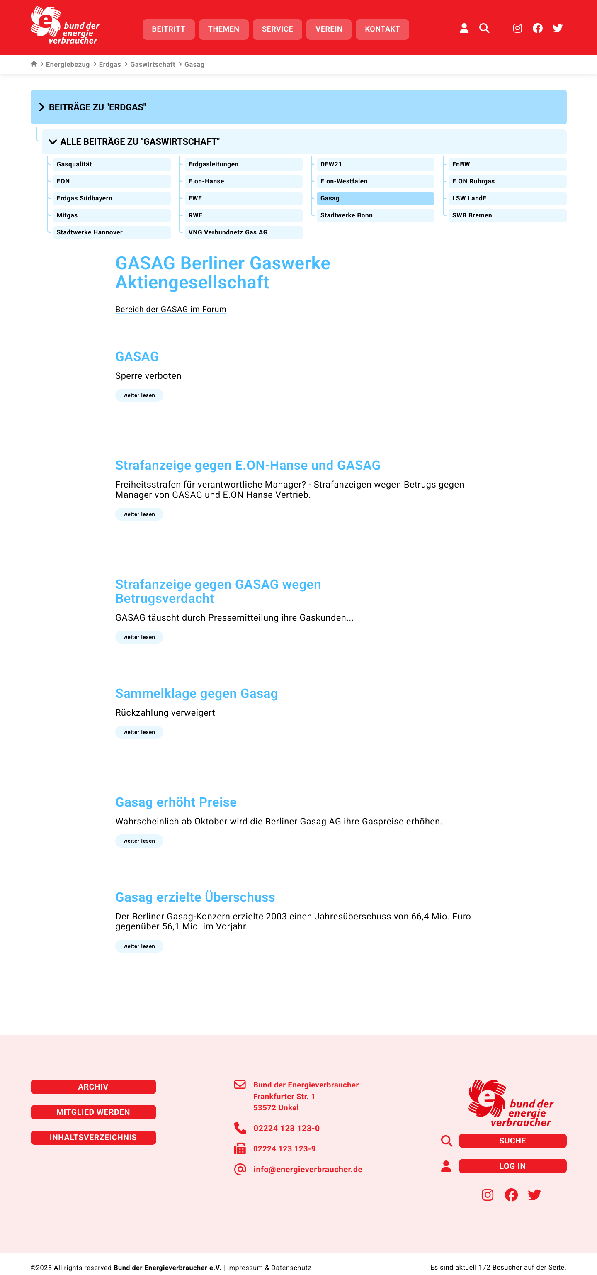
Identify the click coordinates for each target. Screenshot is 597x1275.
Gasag (330, 193)
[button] (93, 104)
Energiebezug (65, 62)
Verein (333, 28)
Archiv (93, 1074)
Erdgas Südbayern (85, 193)
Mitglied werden (93, 1099)
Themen (227, 28)
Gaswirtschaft (149, 62)
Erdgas (107, 62)
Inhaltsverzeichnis (93, 1123)
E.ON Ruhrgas (474, 176)
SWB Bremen (473, 210)
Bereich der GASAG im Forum (167, 302)
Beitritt (172, 28)
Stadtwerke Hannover (91, 226)
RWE (195, 210)
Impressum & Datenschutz (269, 1252)
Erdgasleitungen (214, 159)
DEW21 (331, 159)
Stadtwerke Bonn (347, 210)
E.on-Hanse (207, 176)
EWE (195, 193)
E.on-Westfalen (344, 176)
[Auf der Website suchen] (484, 27)
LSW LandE (470, 193)
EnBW (461, 159)
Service (281, 28)
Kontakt (386, 28)
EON (63, 176)
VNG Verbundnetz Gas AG (229, 226)
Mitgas (67, 210)
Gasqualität (74, 159)
